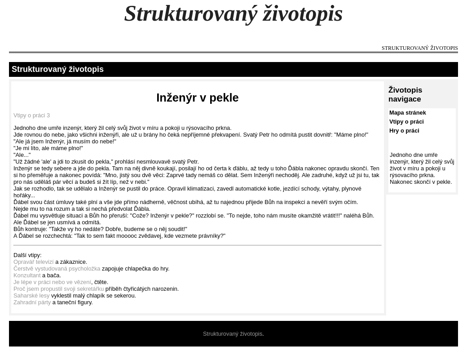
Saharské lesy (31, 295)
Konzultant (26, 275)
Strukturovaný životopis (233, 13)
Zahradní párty (32, 302)
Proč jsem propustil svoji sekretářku (58, 288)
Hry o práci (404, 130)
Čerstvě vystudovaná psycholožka (56, 268)
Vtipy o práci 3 (31, 115)
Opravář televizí (33, 261)
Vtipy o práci (406, 121)
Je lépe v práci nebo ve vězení (52, 282)
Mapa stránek (407, 112)
